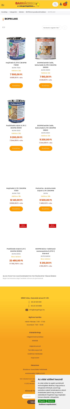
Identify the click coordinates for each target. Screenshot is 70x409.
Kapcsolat (35, 358)
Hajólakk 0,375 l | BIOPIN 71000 (16, 64)
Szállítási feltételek (35, 354)
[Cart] (65, 4)
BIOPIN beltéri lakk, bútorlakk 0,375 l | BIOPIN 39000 (45, 65)
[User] (61, 4)
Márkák (21, 12)
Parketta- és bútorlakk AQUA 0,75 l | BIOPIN (46, 189)
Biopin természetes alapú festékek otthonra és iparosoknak (23, 278)
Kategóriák (13, 12)
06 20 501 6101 (36, 302)
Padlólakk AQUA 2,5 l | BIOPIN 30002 (16, 250)
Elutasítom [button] (51, 401)
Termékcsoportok (35, 350)
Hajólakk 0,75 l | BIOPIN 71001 (16, 189)
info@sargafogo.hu (37, 310)
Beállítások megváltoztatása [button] (47, 404)
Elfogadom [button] (42, 401)
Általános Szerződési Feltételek (35, 369)
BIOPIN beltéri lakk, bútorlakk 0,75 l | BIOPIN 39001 (45, 127)
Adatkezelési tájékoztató (35, 373)
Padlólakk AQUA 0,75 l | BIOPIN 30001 (16, 126)
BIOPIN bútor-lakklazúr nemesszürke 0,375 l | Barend (46, 251)
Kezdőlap (4, 12)
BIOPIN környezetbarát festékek (36, 12)
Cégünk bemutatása (35, 337)
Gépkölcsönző (35, 346)
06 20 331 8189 (36, 306)
